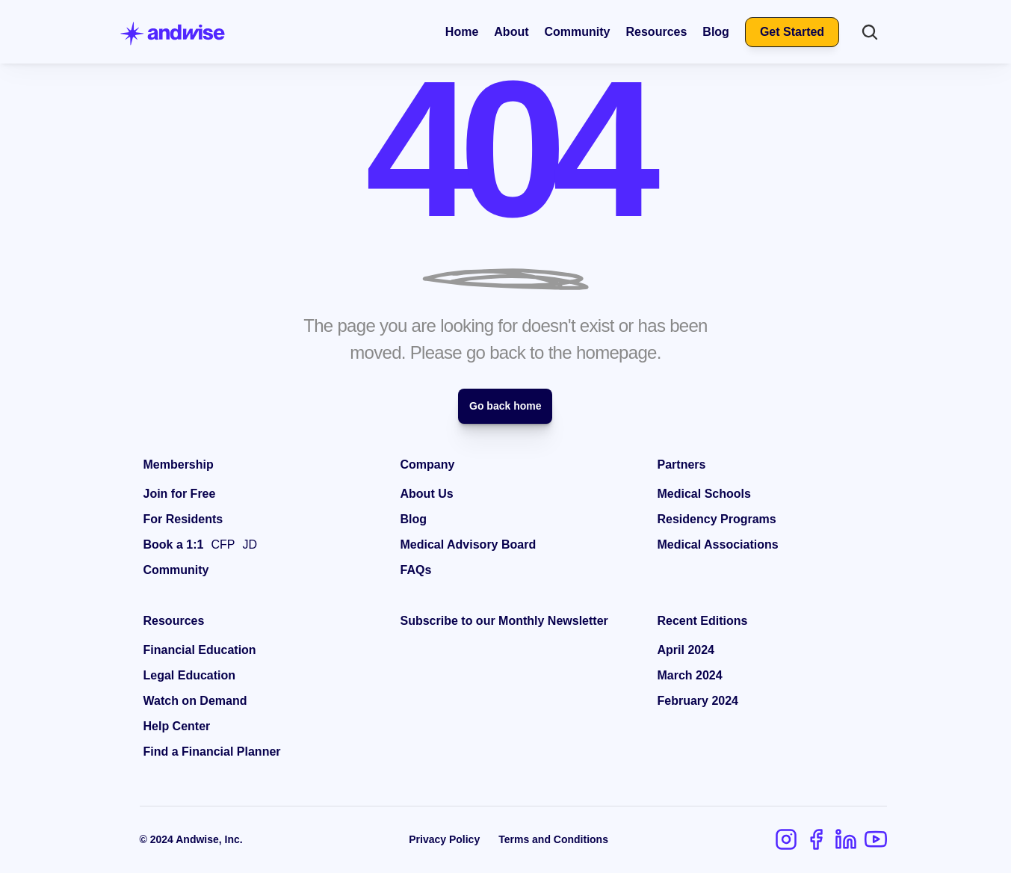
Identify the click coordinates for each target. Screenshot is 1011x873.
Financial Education (199, 650)
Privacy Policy (444, 839)
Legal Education (189, 675)
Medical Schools (704, 493)
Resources (656, 31)
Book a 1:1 (173, 544)
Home (461, 31)
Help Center (177, 726)
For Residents (183, 519)
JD (249, 544)
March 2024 (690, 675)
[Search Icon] (870, 32)
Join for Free (179, 493)
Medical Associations (718, 544)
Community (577, 31)
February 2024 (698, 700)
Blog (715, 31)
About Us (427, 493)
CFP (223, 544)
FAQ (413, 570)
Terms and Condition (550, 839)
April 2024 (686, 650)
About (511, 31)
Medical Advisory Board (469, 544)
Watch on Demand (195, 700)
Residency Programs (717, 519)
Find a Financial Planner (212, 751)
